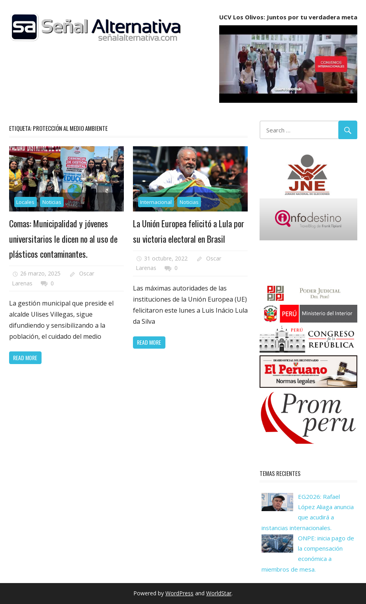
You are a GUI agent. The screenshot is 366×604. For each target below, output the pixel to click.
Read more (25, 357)
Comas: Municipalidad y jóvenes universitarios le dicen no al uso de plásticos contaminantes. (63, 238)
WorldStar (218, 593)
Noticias (51, 202)
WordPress (179, 593)
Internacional (156, 202)
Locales (25, 202)
